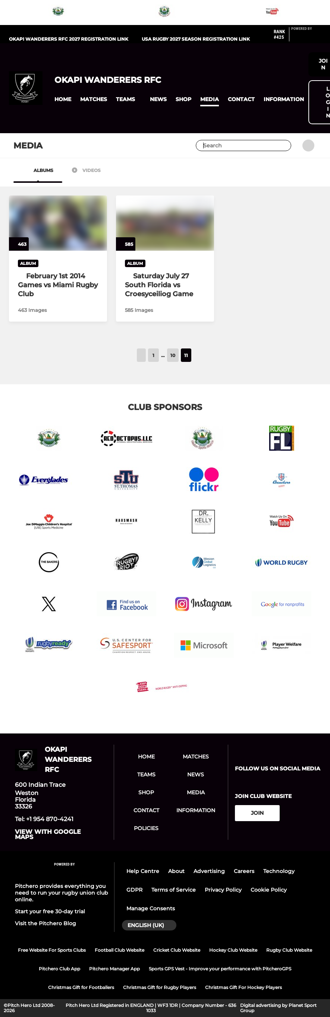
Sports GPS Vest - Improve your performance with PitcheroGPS (220, 968)
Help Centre (142, 871)
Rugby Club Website (289, 950)
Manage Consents (150, 908)
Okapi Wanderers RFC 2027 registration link (68, 39)
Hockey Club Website (233, 950)
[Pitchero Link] (306, 37)
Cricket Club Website (176, 950)
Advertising (209, 871)
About (176, 871)
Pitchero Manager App (114, 968)
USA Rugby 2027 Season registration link (196, 39)
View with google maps (48, 834)
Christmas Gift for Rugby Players (159, 987)
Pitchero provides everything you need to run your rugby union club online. (61, 893)
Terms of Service (173, 889)
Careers (244, 871)
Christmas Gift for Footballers (81, 987)
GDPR (134, 889)
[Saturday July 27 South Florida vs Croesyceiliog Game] (165, 285)
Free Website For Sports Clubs (52, 950)
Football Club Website (119, 950)
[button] (63, 99)
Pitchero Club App (59, 968)
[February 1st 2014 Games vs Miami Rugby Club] (58, 285)
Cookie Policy (269, 889)
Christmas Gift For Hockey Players (243, 987)
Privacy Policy (223, 889)
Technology (279, 871)
